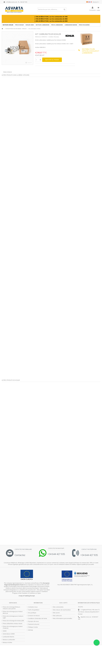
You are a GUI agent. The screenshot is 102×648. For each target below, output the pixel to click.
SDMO (5, 631)
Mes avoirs (56, 613)
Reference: (38, 37)
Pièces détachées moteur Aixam (12, 623)
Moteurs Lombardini (9, 639)
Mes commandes (58, 607)
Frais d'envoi (7, 72)
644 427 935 (22, 2)
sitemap (30, 630)
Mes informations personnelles (62, 618)
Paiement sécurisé (33, 624)
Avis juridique (32, 613)
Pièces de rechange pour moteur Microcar (13, 612)
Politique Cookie (33, 627)
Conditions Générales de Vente (37, 618)
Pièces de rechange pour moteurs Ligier (13, 617)
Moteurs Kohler (7, 642)
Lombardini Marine (8, 637)
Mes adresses (57, 615)
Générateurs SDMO (9, 634)
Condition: (51, 37)
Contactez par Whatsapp (56, 548)
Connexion (92, 10)
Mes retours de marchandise (62, 610)
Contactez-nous (33, 607)
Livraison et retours (34, 615)
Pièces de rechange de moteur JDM (13, 621)
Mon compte (63, 603)
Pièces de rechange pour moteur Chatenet (13, 627)
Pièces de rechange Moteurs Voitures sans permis (11, 608)
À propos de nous (33, 621)
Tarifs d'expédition (33, 610)
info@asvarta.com (10, 2)
